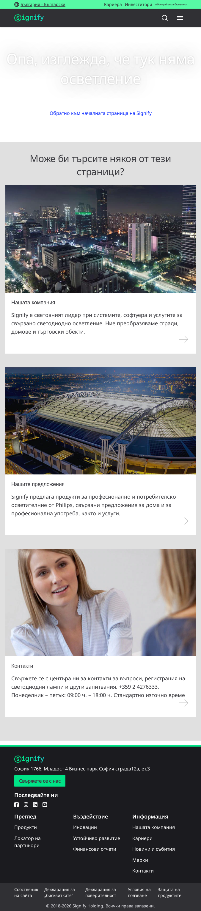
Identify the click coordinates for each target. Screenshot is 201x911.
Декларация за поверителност (100, 892)
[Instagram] (26, 804)
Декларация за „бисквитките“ (59, 892)
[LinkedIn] (35, 804)
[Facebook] (16, 804)
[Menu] (180, 17)
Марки (140, 860)
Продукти (25, 827)
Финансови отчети (94, 849)
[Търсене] (164, 17)
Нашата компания (153, 827)
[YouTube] (45, 804)
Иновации (85, 827)
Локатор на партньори (27, 842)
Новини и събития (153, 849)
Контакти (143, 870)
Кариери (142, 838)
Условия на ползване (139, 892)
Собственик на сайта (26, 892)
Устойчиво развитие (96, 838)
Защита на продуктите (169, 892)
